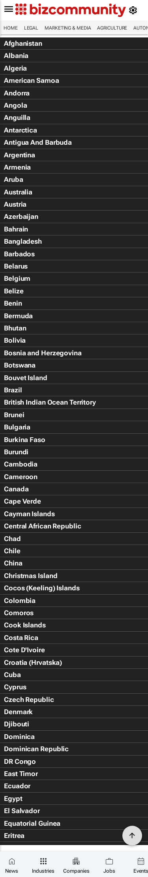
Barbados (19, 254)
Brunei (14, 415)
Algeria (15, 68)
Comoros (19, 613)
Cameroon (20, 477)
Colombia (20, 601)
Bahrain (16, 229)
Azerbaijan (21, 216)
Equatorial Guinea (32, 823)
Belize (13, 291)
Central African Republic (42, 526)
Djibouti (16, 724)
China (13, 563)
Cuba (12, 675)
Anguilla (17, 117)
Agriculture (112, 28)
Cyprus (15, 687)
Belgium (17, 278)
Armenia (17, 167)
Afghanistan (23, 43)
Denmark (18, 712)
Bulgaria (17, 427)
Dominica (19, 737)
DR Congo (20, 761)
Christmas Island (30, 576)
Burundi (16, 452)
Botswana (20, 365)
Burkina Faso (24, 440)
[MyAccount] (134, 10)
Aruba (13, 179)
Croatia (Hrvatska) (33, 662)
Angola (15, 105)
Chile (12, 551)
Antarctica (20, 130)
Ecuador (17, 786)
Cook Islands (25, 625)
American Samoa (31, 80)
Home (11, 28)
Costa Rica (21, 638)
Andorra (17, 93)
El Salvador (22, 811)
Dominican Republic (36, 749)
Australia (18, 192)
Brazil (13, 390)
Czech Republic (29, 699)
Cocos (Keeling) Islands (42, 588)
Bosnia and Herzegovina (43, 353)
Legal (31, 28)
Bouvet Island (25, 378)
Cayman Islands (29, 514)
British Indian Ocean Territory (50, 402)
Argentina (19, 155)
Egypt (13, 798)
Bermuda (18, 316)
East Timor (21, 774)
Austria (15, 204)
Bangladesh (23, 241)
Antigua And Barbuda (38, 142)
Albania (16, 56)
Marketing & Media (68, 28)
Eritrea (14, 836)
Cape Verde (22, 501)
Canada (16, 489)
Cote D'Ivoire (24, 650)
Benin (13, 303)
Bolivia (15, 340)
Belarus (16, 266)
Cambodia (20, 464)
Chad (12, 539)
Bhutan (15, 328)
